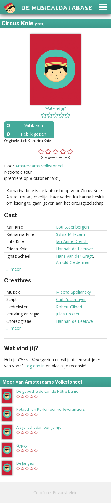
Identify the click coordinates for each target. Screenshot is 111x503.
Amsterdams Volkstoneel (39, 166)
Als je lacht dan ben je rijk (42, 427)
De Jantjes (28, 463)
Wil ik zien (33, 125)
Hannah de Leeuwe (74, 248)
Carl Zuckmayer (71, 299)
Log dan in (35, 366)
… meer (13, 269)
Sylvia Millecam (70, 234)
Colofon (41, 492)
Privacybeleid (65, 492)
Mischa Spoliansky (73, 292)
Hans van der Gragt (74, 256)
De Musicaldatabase (56, 7)
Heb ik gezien (33, 134)
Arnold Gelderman (73, 262)
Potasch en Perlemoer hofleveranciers (54, 409)
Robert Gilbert (69, 307)
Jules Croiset (68, 314)
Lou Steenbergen (72, 227)
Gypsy (25, 445)
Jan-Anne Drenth (72, 241)
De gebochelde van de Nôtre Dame (50, 391)
